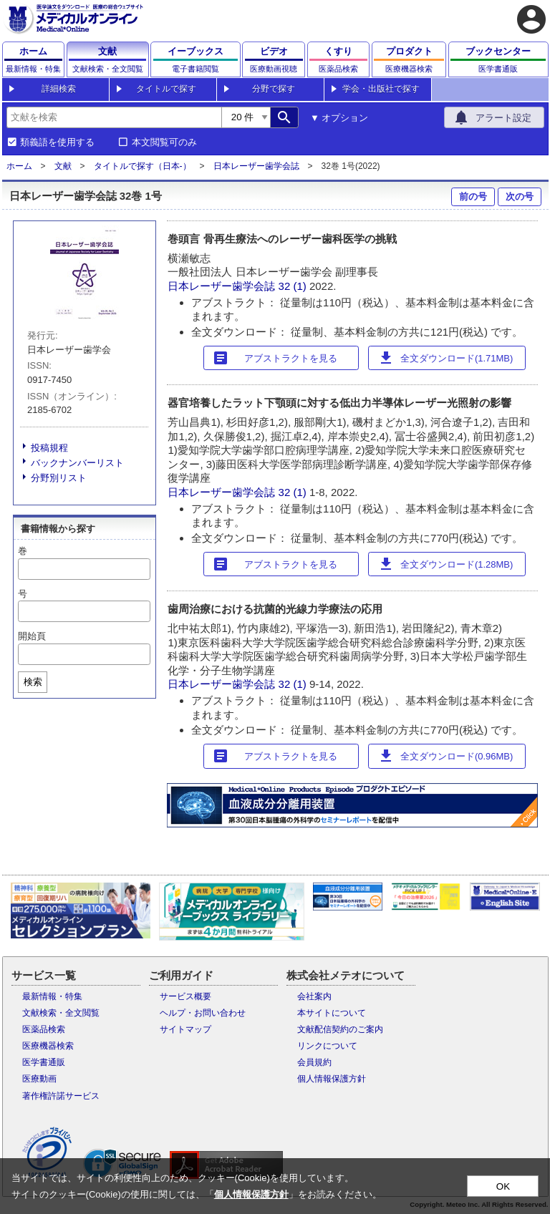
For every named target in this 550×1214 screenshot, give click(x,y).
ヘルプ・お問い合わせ (203, 1013)
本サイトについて (331, 1013)
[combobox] (113, 117)
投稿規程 (49, 447)
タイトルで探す (166, 89)
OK (503, 1186)
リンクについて (327, 1046)
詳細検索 (59, 89)
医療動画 (39, 1079)
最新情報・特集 (52, 996)
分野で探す (273, 89)
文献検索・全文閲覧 (61, 1013)
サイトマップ (185, 1029)
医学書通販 (43, 1062)
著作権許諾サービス (61, 1096)
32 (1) (294, 286)
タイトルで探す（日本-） (142, 166)
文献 (63, 166)
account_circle (531, 19)
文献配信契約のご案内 (340, 1029)
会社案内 (314, 996)
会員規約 (314, 1062)
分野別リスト (59, 477)
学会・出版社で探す (381, 89)
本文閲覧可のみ (164, 142)
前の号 (473, 196)
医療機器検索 (48, 1046)
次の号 (520, 196)
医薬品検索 (43, 1029)
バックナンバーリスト (77, 462)
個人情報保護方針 (331, 1079)
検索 (33, 681)
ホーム (19, 166)
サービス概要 (185, 996)
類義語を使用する (57, 142)
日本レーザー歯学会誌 (256, 166)
